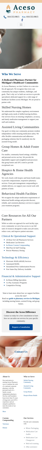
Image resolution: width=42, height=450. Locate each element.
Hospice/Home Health (30, 395)
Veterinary (6, 424)
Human (5, 428)
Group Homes (28, 392)
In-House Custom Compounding (18, 245)
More (4, 411)
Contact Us (21, 351)
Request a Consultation (21, 327)
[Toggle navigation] (21, 25)
